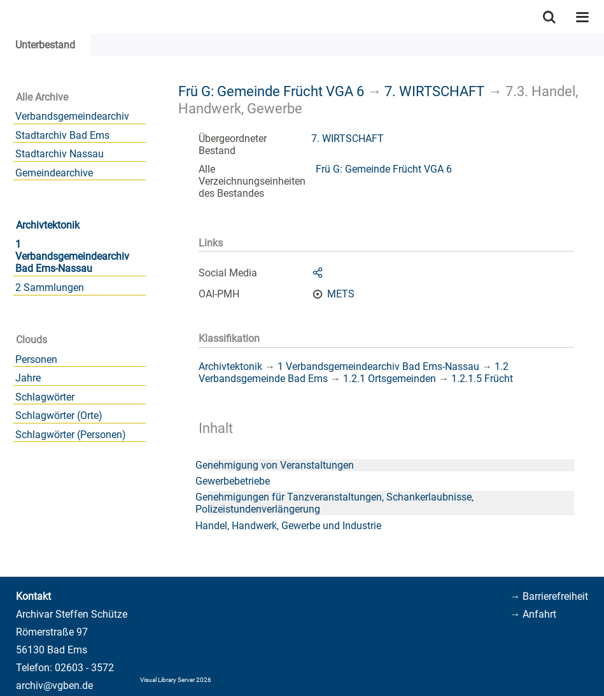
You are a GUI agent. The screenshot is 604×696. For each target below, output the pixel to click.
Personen (36, 359)
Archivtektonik (48, 225)
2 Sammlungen (49, 287)
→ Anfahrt (533, 614)
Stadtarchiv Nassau (59, 154)
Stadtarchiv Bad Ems (62, 135)
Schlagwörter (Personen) (70, 435)
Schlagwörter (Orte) (58, 415)
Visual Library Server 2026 (175, 679)
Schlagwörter (44, 397)
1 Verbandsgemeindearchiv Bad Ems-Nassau (72, 256)
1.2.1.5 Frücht (482, 379)
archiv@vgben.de (54, 685)
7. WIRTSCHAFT (434, 91)
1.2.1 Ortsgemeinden (389, 379)
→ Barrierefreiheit (549, 596)
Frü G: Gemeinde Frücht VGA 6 (271, 91)
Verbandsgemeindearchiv (72, 116)
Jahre (28, 378)
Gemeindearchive (54, 173)
